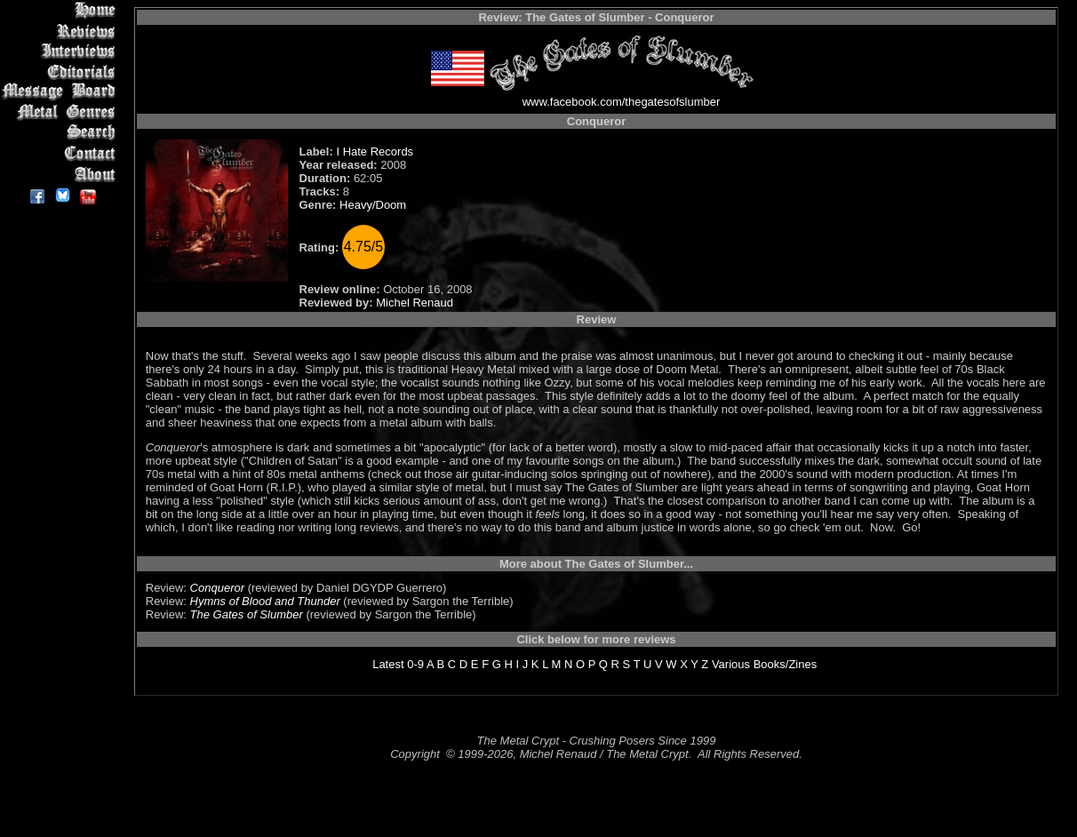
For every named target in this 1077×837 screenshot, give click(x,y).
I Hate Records (374, 151)
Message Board (62, 92)
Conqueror (217, 587)
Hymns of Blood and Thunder (265, 601)
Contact (62, 153)
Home (62, 10)
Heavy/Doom (372, 204)
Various (731, 664)
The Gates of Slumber (246, 614)
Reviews (62, 30)
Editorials (62, 71)
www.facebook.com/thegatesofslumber (622, 101)
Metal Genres (62, 112)
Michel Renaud (414, 302)
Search (62, 133)
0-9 (415, 664)
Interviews (62, 51)
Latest (387, 664)
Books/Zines (786, 664)
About (62, 173)
